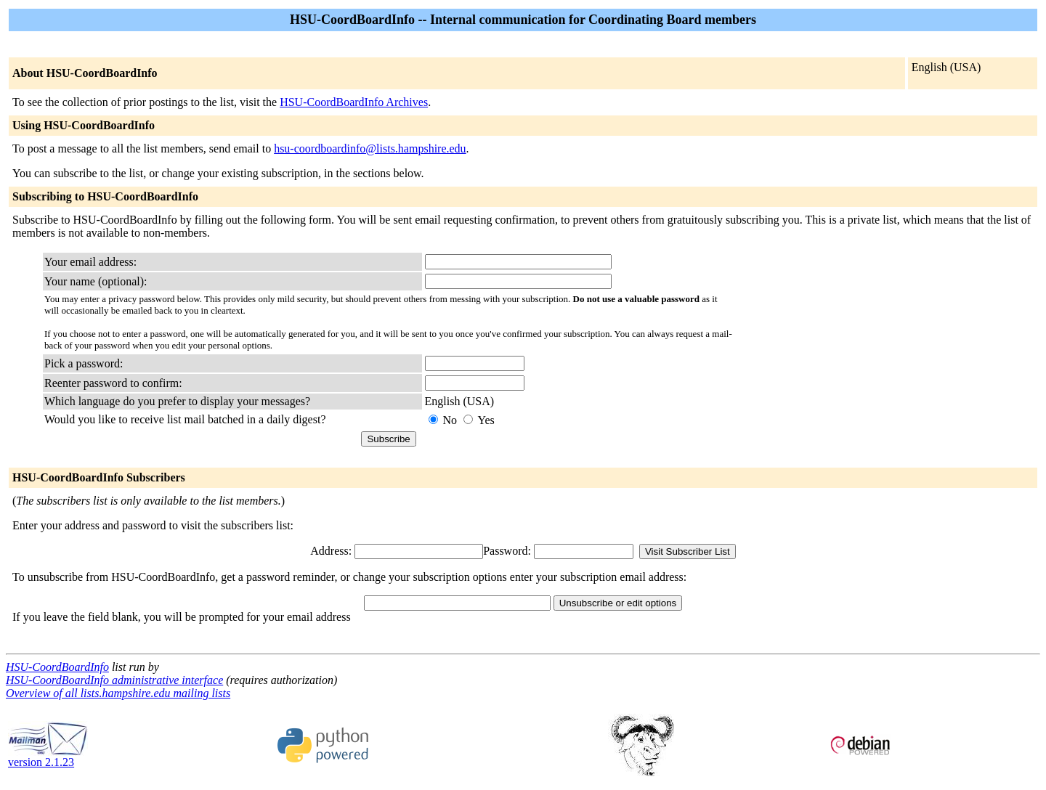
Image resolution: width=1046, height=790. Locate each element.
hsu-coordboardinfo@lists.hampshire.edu (370, 148)
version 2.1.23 (48, 757)
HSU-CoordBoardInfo (57, 667)
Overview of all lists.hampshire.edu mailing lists (118, 693)
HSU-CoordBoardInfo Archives (354, 102)
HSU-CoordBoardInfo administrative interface (114, 680)
